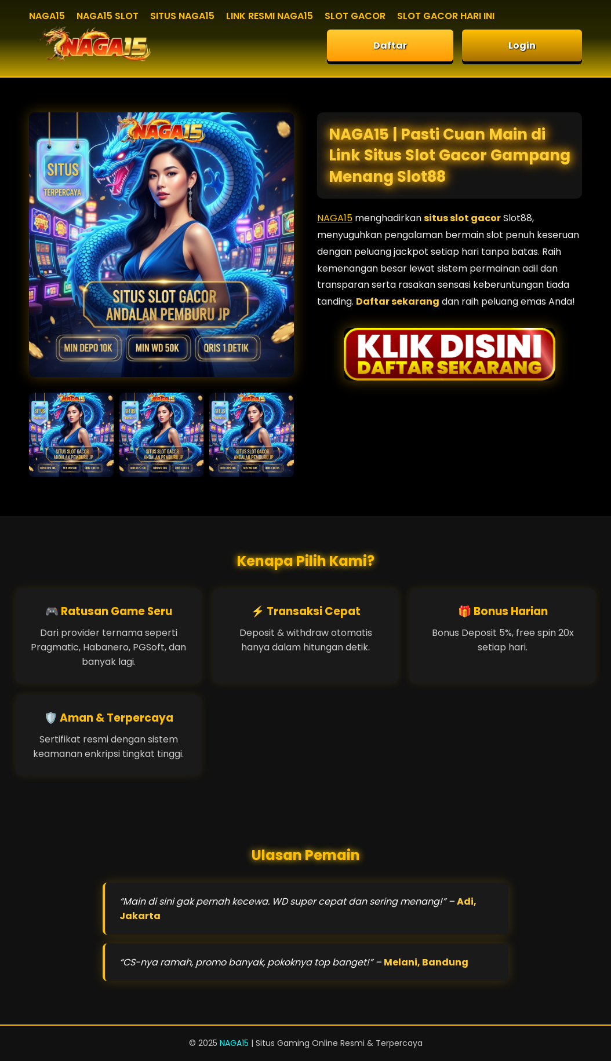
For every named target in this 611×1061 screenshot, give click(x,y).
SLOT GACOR (355, 16)
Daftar (390, 45)
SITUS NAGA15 (182, 16)
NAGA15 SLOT (108, 16)
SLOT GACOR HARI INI (445, 16)
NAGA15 (47, 16)
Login (522, 45)
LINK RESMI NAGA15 (269, 16)
